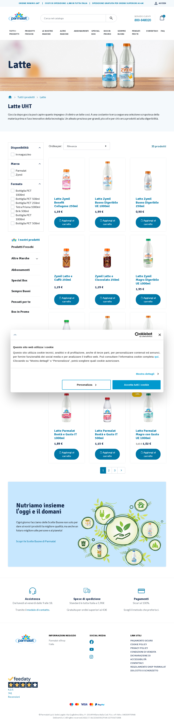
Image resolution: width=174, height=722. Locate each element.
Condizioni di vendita (143, 651)
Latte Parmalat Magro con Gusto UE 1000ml (147, 434)
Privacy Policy (139, 648)
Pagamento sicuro (141, 640)
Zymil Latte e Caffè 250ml (63, 278)
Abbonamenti (20, 270)
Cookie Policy (138, 644)
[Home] (10, 97)
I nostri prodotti (29, 240)
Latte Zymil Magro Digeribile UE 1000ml (147, 279)
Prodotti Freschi (22, 247)
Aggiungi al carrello (66, 222)
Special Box (19, 280)
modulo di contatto (38, 609)
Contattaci (136, 663)
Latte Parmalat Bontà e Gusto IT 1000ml (65, 434)
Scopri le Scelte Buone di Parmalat (36, 541)
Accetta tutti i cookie (136, 384)
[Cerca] (73, 18)
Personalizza (86, 384)
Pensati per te (21, 302)
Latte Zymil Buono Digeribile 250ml (147, 202)
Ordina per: (55, 146)
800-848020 (142, 20)
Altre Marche (20, 258)
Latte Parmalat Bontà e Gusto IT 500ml (106, 434)
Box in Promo (20, 312)
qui (156, 356)
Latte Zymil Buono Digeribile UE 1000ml (106, 202)
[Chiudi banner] (160, 335)
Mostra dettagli (145, 373)
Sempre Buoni (20, 291)
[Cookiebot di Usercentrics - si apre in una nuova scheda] (137, 334)
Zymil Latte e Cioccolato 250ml (107, 278)
